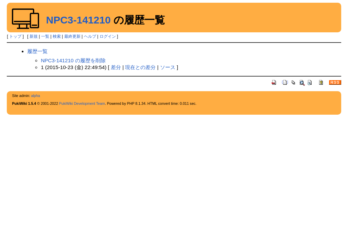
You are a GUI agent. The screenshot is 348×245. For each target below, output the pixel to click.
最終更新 (72, 36)
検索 (57, 36)
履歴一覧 (37, 51)
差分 (116, 67)
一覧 (45, 36)
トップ (15, 36)
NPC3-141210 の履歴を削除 (73, 60)
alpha (35, 96)
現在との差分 (140, 67)
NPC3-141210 (78, 20)
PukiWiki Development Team (82, 103)
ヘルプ (90, 36)
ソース (167, 67)
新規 (34, 36)
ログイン (108, 36)
